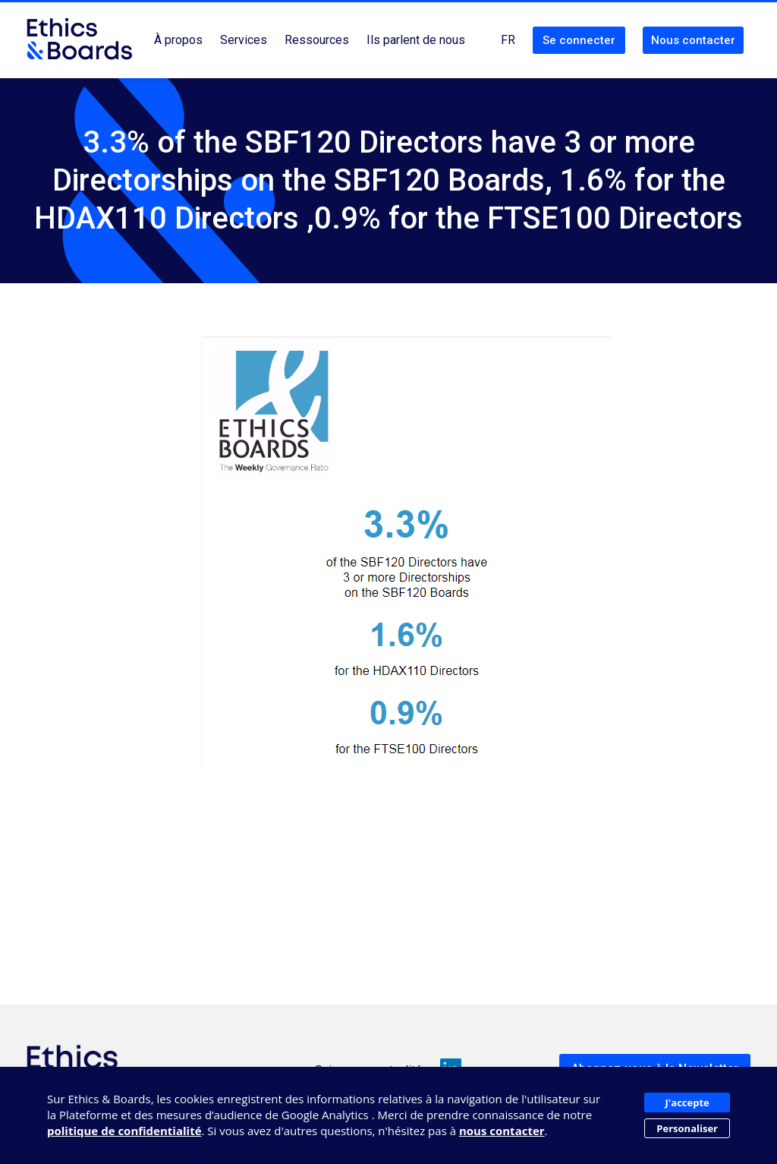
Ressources (317, 40)
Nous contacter (693, 40)
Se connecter (579, 40)
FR (508, 40)
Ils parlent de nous (415, 40)
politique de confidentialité (124, 1130)
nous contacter (502, 1130)
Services (243, 40)
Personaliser (687, 1128)
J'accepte (687, 1102)
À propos (178, 40)
